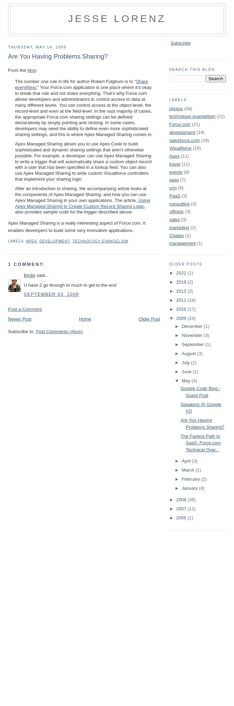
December (193, 326)
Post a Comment (25, 309)
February (191, 479)
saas (174, 179)
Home (85, 319)
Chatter (176, 235)
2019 (182, 282)
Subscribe (180, 43)
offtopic (176, 211)
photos (176, 108)
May (186, 380)
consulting (179, 203)
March (189, 470)
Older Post (149, 319)
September (193, 344)
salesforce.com (184, 140)
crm (173, 187)
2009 (182, 318)
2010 (182, 309)
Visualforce (180, 148)
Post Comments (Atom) (59, 331)
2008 (182, 499)
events (176, 172)
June (187, 371)
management (182, 243)
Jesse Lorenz (117, 18)
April (187, 461)
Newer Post (19, 319)
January (190, 488)
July (186, 362)
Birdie (29, 275)
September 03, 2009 (51, 294)
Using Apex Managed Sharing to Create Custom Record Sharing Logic (82, 203)
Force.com (180, 124)
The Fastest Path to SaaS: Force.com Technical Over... (201, 443)
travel (175, 164)
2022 (182, 273)
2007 (182, 508)
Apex (31, 241)
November (193, 335)
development (54, 241)
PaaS (175, 195)
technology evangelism (100, 241)
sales (174, 219)
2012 (182, 291)
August (189, 353)
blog (32, 70)
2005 (182, 517)
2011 (182, 300)
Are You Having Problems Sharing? (58, 56)
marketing (179, 227)
